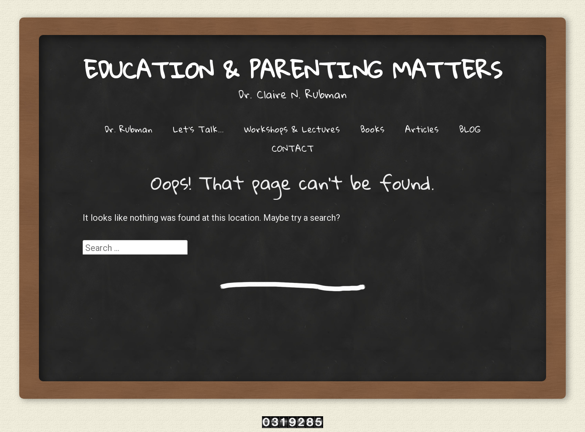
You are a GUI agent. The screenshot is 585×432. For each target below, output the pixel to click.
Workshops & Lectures (292, 129)
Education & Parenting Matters (293, 69)
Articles (422, 129)
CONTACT (293, 148)
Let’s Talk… (198, 129)
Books (372, 129)
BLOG (470, 129)
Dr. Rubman (128, 129)
